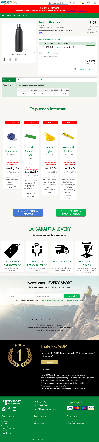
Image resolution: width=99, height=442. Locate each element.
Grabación (32, 80)
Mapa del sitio (6, 433)
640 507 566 (82, 10)
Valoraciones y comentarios (53, 80)
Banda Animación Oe (30, 151)
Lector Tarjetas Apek (12, 149)
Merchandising (14, 15)
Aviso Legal (78, 300)
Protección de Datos (8, 428)
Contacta (4, 423)
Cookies (4, 431)
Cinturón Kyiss (49, 149)
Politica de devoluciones (75, 426)
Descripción (8, 80)
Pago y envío (71, 421)
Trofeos (36, 421)
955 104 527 (71, 10)
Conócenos (5, 421)
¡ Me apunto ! (72, 296)
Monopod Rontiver (68, 149)
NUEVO (25, 15)
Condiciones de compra (75, 423)
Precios (21, 80)
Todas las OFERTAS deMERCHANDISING (71, 213)
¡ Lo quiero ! (49, 362)
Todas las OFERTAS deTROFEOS (28, 213)
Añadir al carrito (86, 69)
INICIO (3, 15)
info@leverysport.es (45, 409)
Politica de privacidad (49, 300)
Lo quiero (90, 47)
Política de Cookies (65, 300)
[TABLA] (41, 33)
